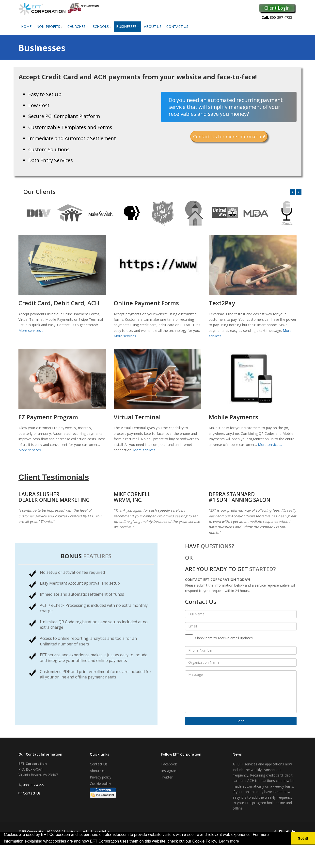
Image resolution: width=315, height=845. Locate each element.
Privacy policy (100, 777)
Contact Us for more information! (229, 136)
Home (26, 26)
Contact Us (177, 26)
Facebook (169, 764)
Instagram (169, 770)
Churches (77, 26)
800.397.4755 (33, 785)
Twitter (167, 777)
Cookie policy (100, 783)
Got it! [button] (303, 838)
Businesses (127, 26)
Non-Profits (49, 26)
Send (241, 721)
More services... (30, 330)
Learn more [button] (229, 841)
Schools (102, 26)
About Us (152, 26)
